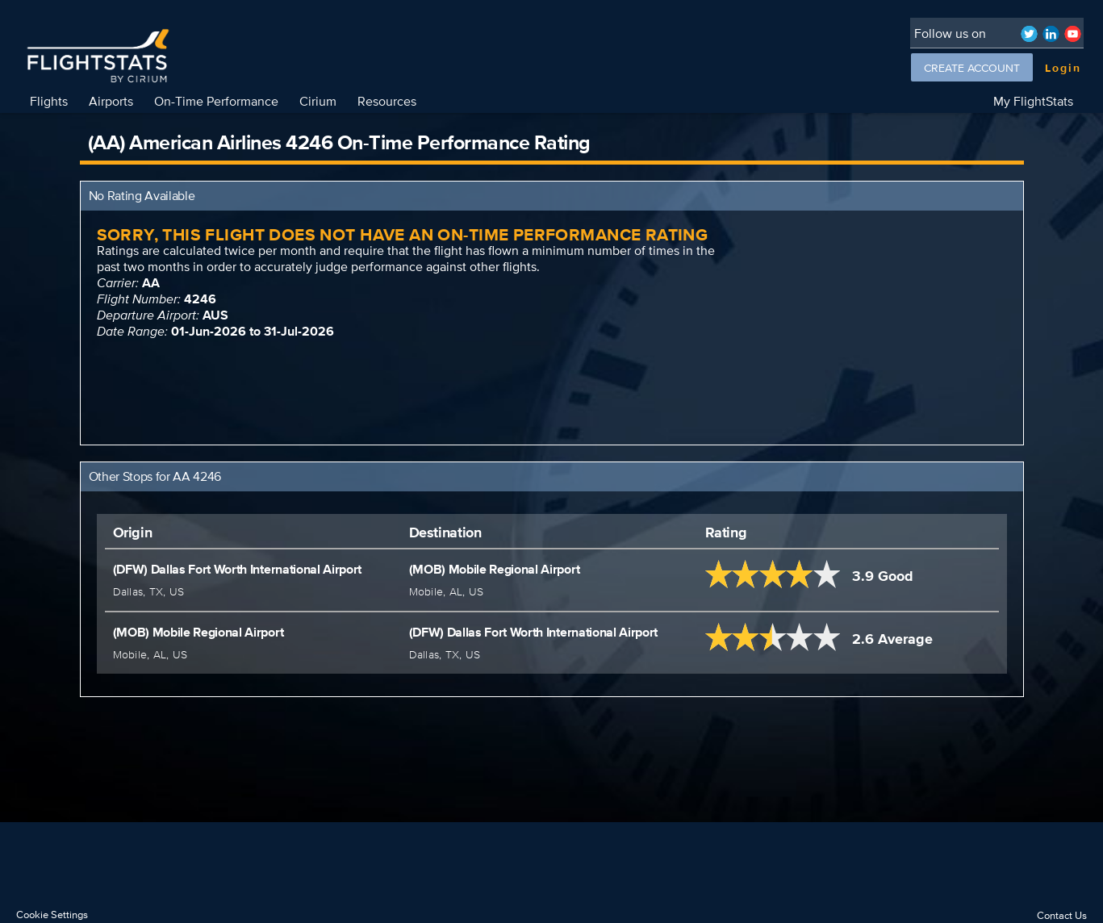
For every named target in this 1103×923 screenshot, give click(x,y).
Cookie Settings (52, 914)
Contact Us (1062, 915)
